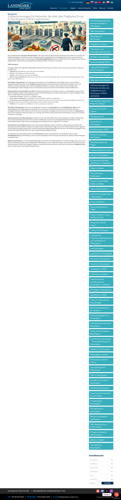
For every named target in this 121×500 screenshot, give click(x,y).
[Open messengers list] (116, 494)
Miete (95, 8)
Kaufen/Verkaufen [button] (84, 8)
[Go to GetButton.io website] (117, 498)
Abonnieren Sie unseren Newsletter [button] (49, 491)
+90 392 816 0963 (17, 497)
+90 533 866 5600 (43, 497)
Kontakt (110, 8)
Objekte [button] (73, 8)
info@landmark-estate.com (68, 497)
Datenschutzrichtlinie (18, 491)
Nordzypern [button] (63, 8)
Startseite (53, 8)
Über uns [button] (102, 8)
